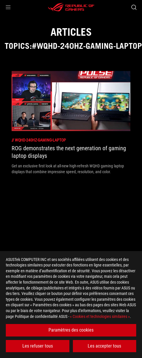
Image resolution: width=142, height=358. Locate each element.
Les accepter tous (104, 346)
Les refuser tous (37, 346)
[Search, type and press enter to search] (133, 7)
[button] (8, 7)
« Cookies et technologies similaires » (100, 316)
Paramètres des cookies (71, 330)
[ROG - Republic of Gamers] (71, 7)
